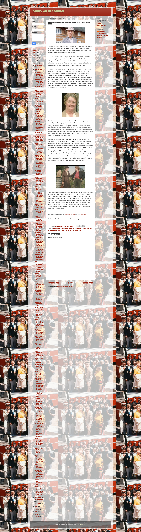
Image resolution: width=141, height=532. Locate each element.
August (37, 504)
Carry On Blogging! (48, 11)
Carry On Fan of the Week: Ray (39, 206)
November (38, 69)
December (38, 65)
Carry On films (87, 228)
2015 (34, 63)
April (36, 514)
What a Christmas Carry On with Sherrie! (39, 116)
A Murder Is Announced (60, 228)
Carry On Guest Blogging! (39, 201)
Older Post (88, 283)
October (38, 497)
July (36, 506)
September (39, 500)
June (36, 509)
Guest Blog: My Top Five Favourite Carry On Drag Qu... (39, 402)
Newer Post (53, 283)
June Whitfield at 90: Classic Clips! (38, 346)
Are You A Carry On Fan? (38, 304)
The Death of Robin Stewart (39, 124)
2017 (35, 58)
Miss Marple (68, 230)
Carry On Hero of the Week (38, 189)
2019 (35, 53)
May (36, 511)
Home (70, 283)
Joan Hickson (52, 230)
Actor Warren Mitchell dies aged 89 (38, 276)
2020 (35, 50)
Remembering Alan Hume (39, 129)
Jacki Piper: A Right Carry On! (39, 299)
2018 (35, 55)
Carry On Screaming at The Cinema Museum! (39, 150)
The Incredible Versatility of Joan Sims (39, 93)
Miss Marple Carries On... (39, 380)
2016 (35, 60)
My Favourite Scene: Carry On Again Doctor (39, 426)
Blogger (82, 525)
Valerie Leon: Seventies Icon (39, 309)
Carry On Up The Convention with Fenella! (39, 285)
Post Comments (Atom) (65, 286)
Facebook (83, 214)
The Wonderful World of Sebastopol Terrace (39, 264)
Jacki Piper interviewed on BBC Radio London (39, 165)
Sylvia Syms (77, 230)
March (37, 517)
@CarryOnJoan (70, 214)
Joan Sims (60, 230)
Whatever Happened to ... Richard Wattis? (38, 108)
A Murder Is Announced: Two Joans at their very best (39, 387)
